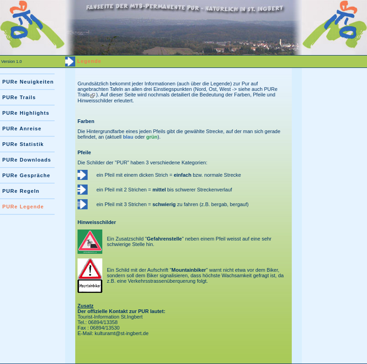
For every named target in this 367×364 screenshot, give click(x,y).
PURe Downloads (26, 159)
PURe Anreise (22, 128)
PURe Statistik (23, 144)
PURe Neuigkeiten (28, 81)
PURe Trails (19, 97)
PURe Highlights (26, 113)
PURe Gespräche (26, 175)
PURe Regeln (20, 191)
